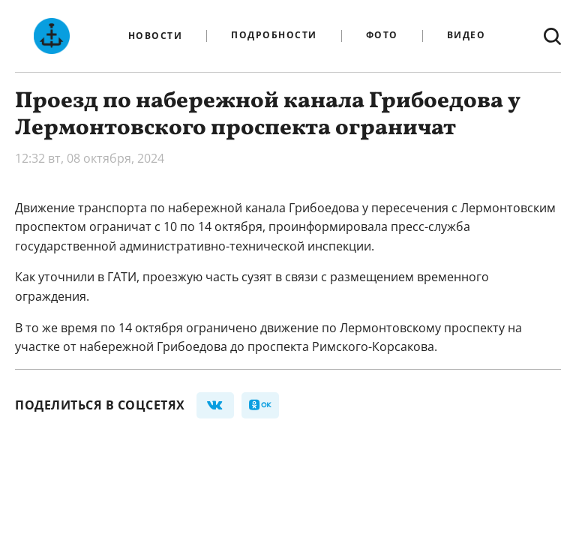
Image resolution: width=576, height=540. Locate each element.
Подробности (274, 35)
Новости (155, 36)
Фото (382, 35)
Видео (466, 35)
